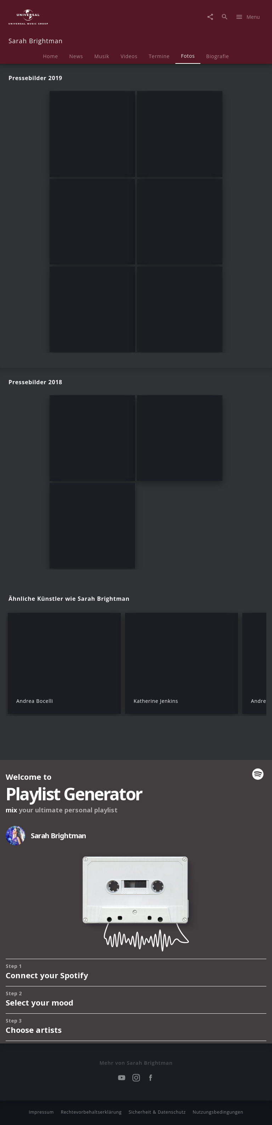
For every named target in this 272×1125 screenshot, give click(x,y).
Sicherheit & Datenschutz (157, 1112)
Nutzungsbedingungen (218, 1112)
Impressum (41, 1112)
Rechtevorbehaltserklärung (91, 1112)
